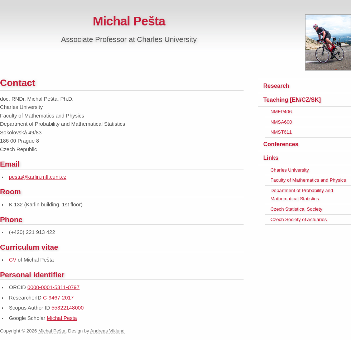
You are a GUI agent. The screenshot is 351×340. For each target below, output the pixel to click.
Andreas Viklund (107, 331)
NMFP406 (281, 111)
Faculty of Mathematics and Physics (308, 180)
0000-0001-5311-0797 (54, 287)
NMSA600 (281, 122)
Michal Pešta (129, 21)
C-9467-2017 (58, 298)
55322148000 (68, 308)
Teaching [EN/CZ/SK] (292, 99)
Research (276, 85)
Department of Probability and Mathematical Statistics (301, 195)
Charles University (289, 170)
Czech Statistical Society (296, 209)
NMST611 (281, 132)
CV (12, 260)
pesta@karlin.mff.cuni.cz (37, 177)
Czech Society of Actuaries (298, 219)
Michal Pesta (62, 318)
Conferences (280, 144)
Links (270, 157)
